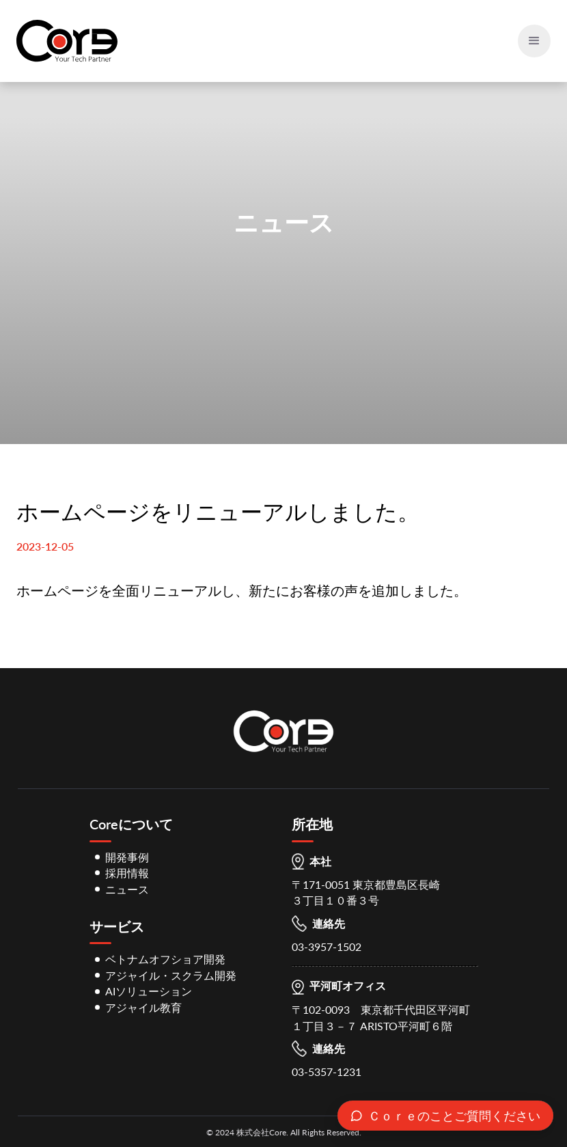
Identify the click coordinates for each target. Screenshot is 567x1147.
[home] (66, 41)
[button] (534, 41)
